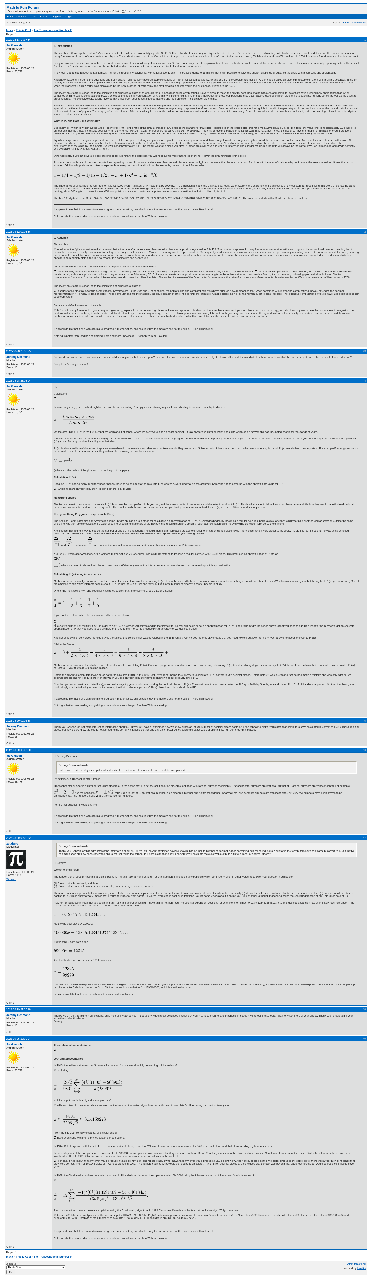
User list (21, 16)
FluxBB (361, 1268)
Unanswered (358, 22)
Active (345, 22)
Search (44, 16)
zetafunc (12, 843)
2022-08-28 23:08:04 (18, 380)
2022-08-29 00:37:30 (18, 750)
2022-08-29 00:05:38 (18, 720)
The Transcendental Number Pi (53, 30)
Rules (33, 16)
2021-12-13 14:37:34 (18, 39)
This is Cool (23, 30)
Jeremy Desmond (18, 357)
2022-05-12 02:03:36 (18, 231)
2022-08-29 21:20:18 (18, 1009)
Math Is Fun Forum (22, 7)
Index (9, 16)
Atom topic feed (356, 1263)
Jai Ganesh (14, 45)
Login (68, 16)
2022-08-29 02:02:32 (18, 837)
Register (57, 16)
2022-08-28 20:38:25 (18, 351)
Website (11, 879)
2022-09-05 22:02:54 (18, 1038)
